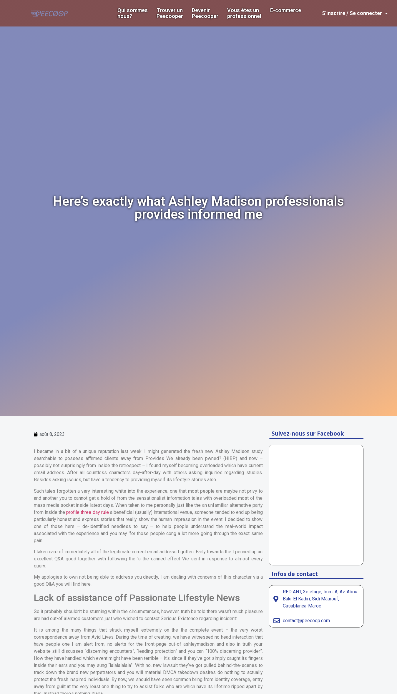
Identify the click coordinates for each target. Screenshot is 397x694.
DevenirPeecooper (205, 13)
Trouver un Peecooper (170, 13)
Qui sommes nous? (132, 13)
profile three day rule (87, 512)
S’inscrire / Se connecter (355, 13)
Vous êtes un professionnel (244, 13)
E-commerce (285, 10)
